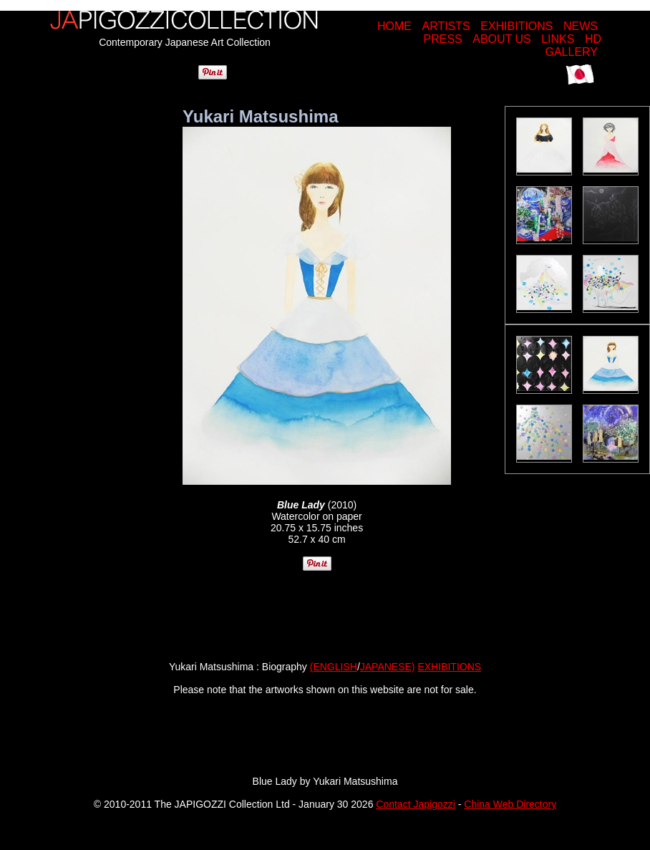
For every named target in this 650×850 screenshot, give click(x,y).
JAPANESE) (387, 666)
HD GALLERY (573, 45)
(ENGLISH (333, 666)
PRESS (443, 39)
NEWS (580, 26)
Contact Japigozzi (415, 804)
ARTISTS (446, 26)
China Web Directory (510, 804)
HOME (394, 26)
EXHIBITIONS (516, 26)
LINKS (557, 39)
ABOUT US (501, 39)
